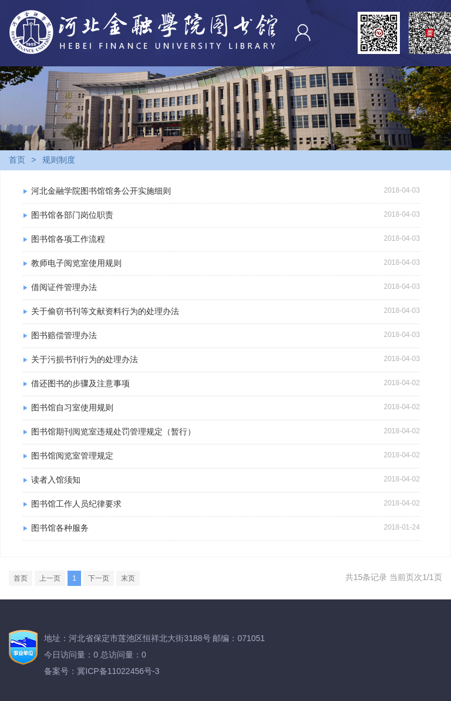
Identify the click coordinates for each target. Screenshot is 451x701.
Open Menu (436, 31)
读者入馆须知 (55, 479)
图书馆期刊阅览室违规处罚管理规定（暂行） (113, 431)
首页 (17, 159)
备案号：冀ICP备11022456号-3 (101, 671)
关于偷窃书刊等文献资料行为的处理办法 (105, 311)
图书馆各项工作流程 (68, 239)
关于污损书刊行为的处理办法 (84, 359)
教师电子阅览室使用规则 (76, 263)
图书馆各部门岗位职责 (72, 215)
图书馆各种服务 (60, 528)
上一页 (49, 578)
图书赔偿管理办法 (64, 335)
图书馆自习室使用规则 (72, 407)
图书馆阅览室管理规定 (72, 455)
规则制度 (58, 159)
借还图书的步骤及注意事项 (80, 383)
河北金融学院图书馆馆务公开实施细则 (101, 191)
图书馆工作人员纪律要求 (76, 503)
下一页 (98, 578)
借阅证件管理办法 (64, 287)
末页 (128, 578)
